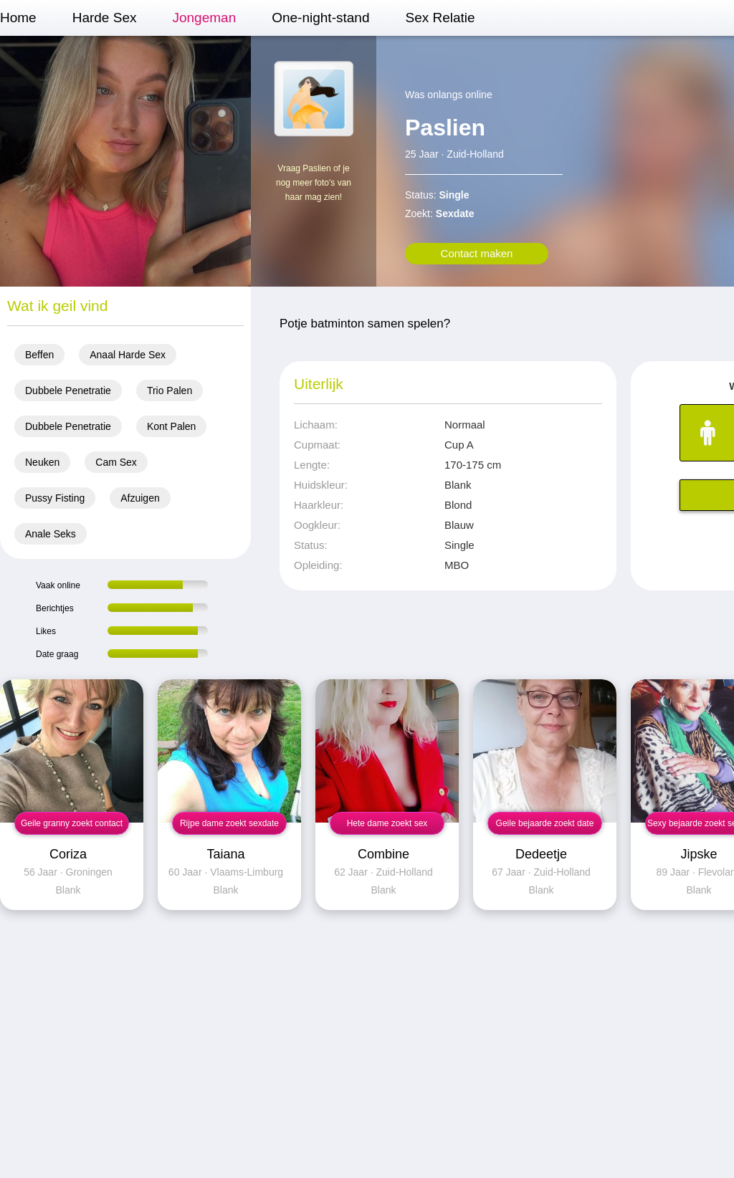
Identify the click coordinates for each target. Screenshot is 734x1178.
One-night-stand (320, 17)
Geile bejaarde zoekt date (545, 823)
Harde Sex (104, 17)
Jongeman (204, 17)
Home (18, 17)
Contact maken (477, 253)
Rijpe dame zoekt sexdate (229, 823)
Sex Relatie (440, 17)
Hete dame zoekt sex (387, 823)
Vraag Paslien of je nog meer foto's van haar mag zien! (313, 182)
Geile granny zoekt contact (72, 823)
